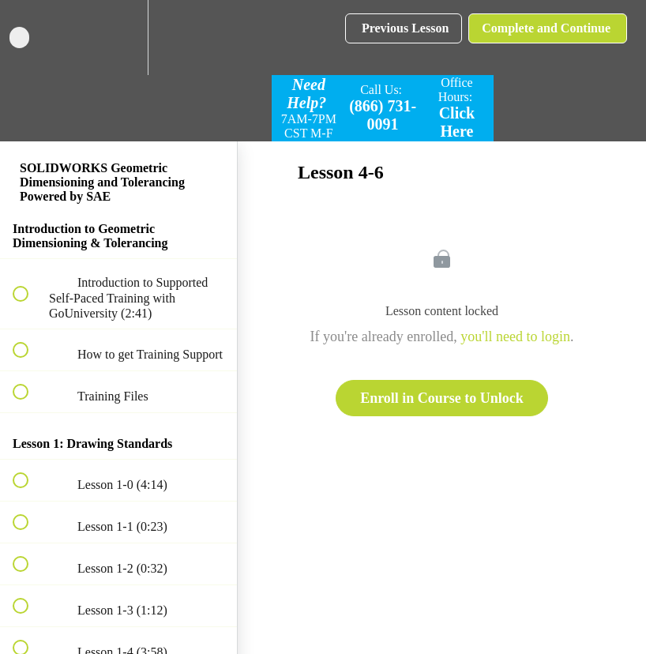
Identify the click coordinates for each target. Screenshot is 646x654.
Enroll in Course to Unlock (442, 398)
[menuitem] (118, 37)
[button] (29, 37)
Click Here (457, 122)
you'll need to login (515, 336)
